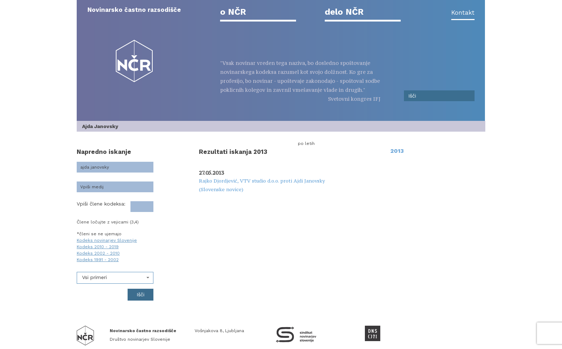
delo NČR (344, 12)
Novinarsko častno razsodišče (134, 9)
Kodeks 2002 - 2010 (98, 253)
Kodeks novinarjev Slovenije (107, 240)
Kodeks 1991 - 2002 (98, 259)
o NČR (233, 12)
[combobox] (115, 278)
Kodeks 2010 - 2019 (98, 246)
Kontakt (463, 12)
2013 (397, 150)
